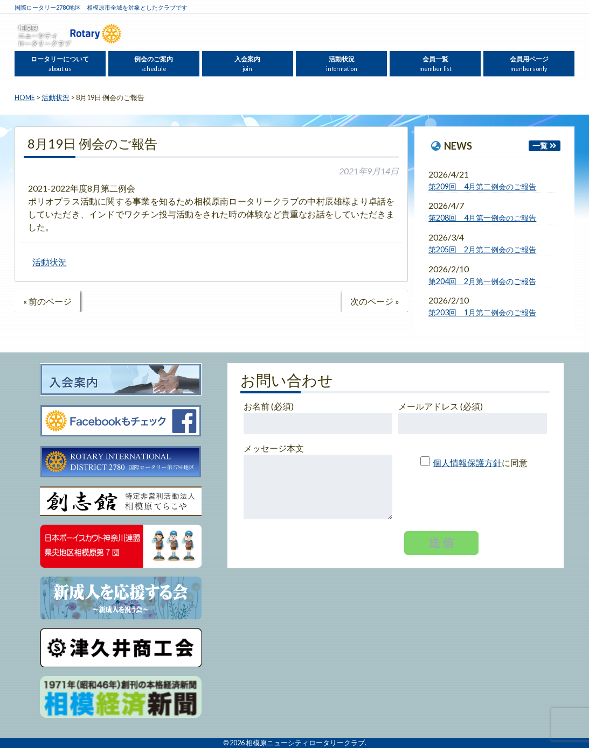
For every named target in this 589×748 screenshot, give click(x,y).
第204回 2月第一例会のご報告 (482, 281)
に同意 (470, 462)
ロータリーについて (60, 63)
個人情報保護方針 (467, 462)
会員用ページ (529, 63)
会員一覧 (435, 63)
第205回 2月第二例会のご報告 (482, 249)
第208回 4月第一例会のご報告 (482, 217)
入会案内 (247, 63)
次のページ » (374, 301)
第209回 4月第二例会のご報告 (482, 186)
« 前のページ (47, 301)
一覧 (540, 145)
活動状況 (341, 63)
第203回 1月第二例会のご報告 (482, 312)
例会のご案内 (153, 63)
